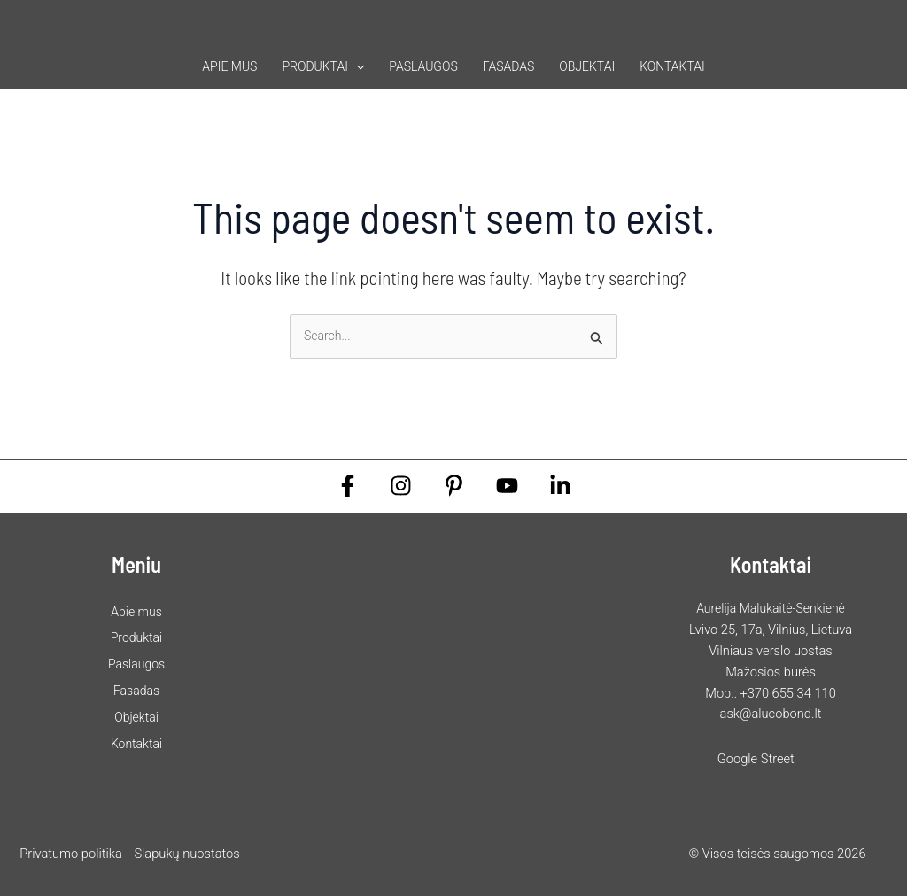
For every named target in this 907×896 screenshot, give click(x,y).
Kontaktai (672, 66)
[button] (356, 66)
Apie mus (229, 66)
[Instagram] (401, 486)
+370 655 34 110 (787, 693)
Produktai (323, 66)
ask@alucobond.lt (771, 714)
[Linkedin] (560, 486)
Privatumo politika (70, 853)
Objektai (587, 66)
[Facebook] (348, 486)
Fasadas (509, 66)
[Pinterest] (454, 486)
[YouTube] (507, 486)
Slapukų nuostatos (186, 853)
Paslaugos (423, 66)
